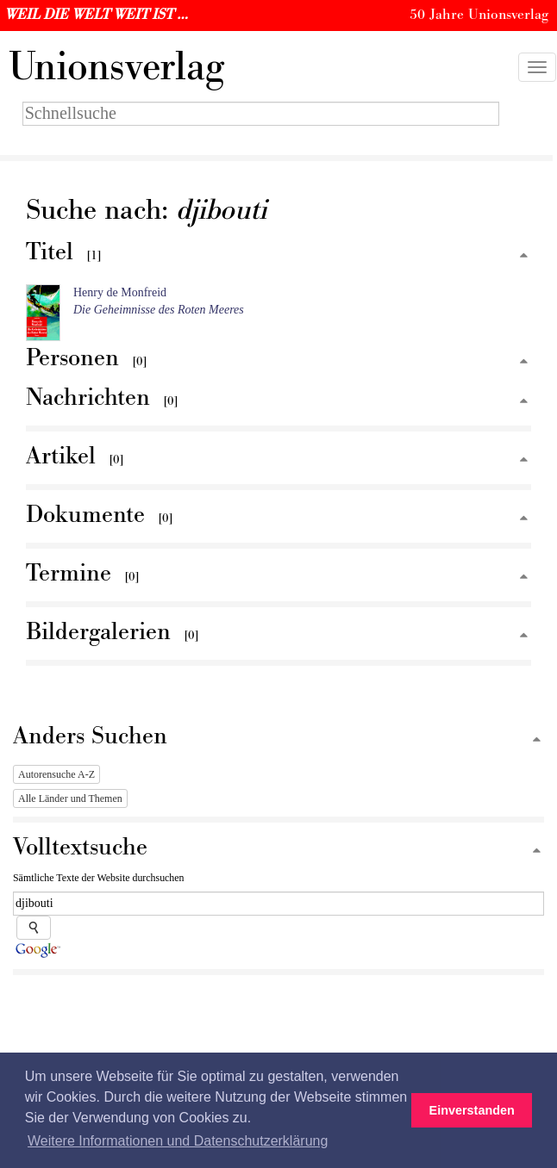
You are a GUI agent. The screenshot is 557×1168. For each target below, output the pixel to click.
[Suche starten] (33, 928)
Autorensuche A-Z (56, 774)
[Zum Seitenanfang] (523, 256)
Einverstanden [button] (472, 1110)
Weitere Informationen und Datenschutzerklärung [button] (178, 1141)
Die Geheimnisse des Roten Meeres (158, 309)
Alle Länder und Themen (70, 798)
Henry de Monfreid (119, 292)
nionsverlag (116, 67)
